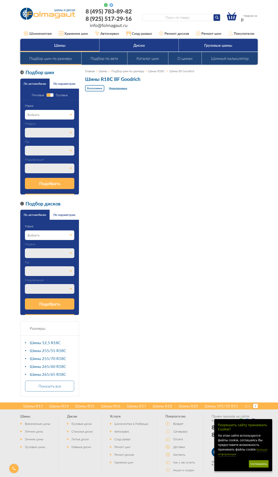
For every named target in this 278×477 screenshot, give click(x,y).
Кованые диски (81, 447)
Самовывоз (180, 431)
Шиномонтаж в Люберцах (131, 424)
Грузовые (62, 95)
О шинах (184, 58)
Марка (29, 106)
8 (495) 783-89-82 (109, 11)
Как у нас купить (184, 462)
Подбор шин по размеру (50, 58)
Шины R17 (136, 406)
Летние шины (34, 431)
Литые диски (80, 439)
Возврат (178, 424)
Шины (59, 45)
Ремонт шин (208, 33)
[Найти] (217, 17)
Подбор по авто (104, 58)
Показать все (49, 386)
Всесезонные (94, 88)
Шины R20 (188, 406)
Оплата (178, 439)
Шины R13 (33, 406)
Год (27, 141)
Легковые (38, 95)
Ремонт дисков (174, 33)
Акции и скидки (183, 470)
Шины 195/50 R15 (221, 406)
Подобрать (49, 183)
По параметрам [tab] (64, 83)
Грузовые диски (81, 424)
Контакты (179, 454)
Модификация (34, 159)
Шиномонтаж (38, 33)
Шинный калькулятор (230, 58)
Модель (30, 124)
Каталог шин (147, 58)
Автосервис (107, 33)
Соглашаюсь (258, 464)
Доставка (179, 447)
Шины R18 (162, 406)
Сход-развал (139, 33)
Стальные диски (82, 431)
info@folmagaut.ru (108, 25)
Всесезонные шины (37, 424)
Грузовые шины (218, 45)
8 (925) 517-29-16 (109, 18)
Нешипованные (118, 88)
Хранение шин (73, 33)
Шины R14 (59, 406)
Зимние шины (34, 439)
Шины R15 (85, 406)
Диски (139, 45)
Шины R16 (110, 406)
